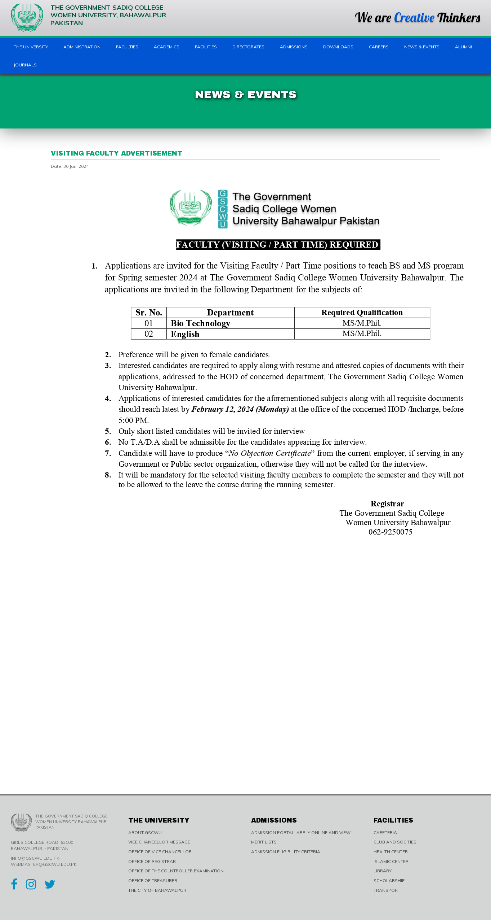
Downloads (338, 46)
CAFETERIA (385, 832)
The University (31, 46)
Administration (82, 46)
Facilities (206, 46)
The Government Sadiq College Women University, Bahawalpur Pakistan (88, 18)
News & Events (421, 46)
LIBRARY (383, 870)
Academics (166, 46)
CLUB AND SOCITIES (395, 842)
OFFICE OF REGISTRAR (152, 861)
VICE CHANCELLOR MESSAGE (159, 842)
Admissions (294, 46)
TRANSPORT (387, 890)
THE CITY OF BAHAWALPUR (157, 890)
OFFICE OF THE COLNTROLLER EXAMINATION (176, 870)
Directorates (248, 46)
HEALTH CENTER (391, 851)
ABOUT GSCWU (145, 832)
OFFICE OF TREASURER (152, 880)
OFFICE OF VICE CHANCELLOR (160, 851)
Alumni (463, 46)
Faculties (127, 46)
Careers (379, 46)
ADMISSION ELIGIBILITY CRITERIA (285, 851)
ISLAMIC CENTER (391, 861)
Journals (25, 64)
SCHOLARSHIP (389, 880)
